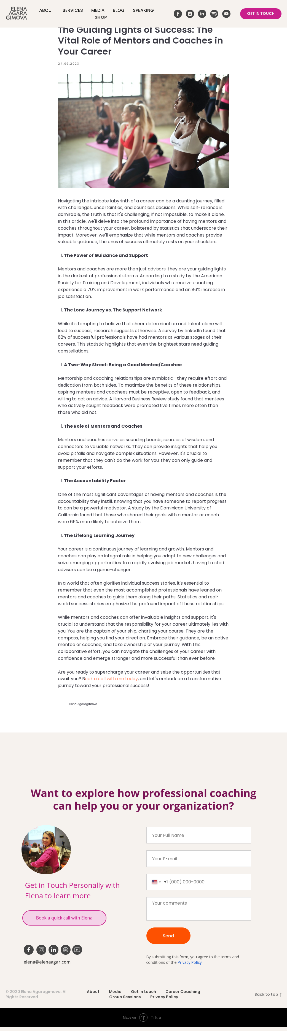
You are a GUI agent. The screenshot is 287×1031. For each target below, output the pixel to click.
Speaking (143, 10)
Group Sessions (125, 1000)
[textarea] (198, 912)
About (46, 10)
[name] (198, 839)
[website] (214, 14)
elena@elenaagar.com (47, 966)
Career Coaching (182, 995)
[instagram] (190, 14)
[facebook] (178, 14)
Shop (101, 17)
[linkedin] (202, 14)
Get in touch (143, 995)
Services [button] (73, 10)
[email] (198, 862)
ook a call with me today (111, 680)
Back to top (267, 998)
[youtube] (226, 14)
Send (168, 939)
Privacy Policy (190, 966)
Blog (119, 10)
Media (97, 10)
